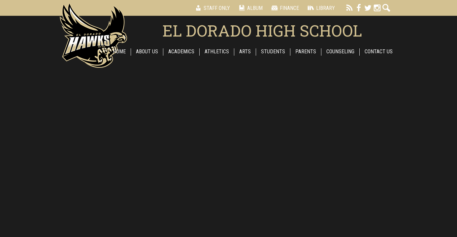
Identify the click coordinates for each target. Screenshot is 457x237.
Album (250, 8)
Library (320, 8)
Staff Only (211, 8)
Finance (284, 8)
